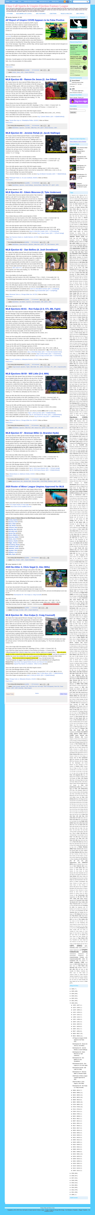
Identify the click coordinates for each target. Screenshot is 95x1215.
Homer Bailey (78, 481)
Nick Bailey (76, 697)
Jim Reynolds (73, 536)
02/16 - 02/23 (76, 1156)
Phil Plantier (75, 728)
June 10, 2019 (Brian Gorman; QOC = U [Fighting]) (44, 288)
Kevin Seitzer (74, 589)
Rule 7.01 (82, 828)
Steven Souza (79, 893)
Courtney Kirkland (74, 355)
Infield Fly (85, 489)
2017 (72, 1178)
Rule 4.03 (72, 807)
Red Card (72, 742)
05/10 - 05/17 (76, 1128)
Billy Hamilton (85, 264)
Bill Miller (85, 260)
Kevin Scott (85, 587)
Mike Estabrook (83, 671)
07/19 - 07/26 (76, 1106)
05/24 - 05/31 (76, 1123)
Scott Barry (79, 867)
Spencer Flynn (79, 886)
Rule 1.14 (75, 771)
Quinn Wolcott (79, 735)
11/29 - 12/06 (76, 1010)
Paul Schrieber (78, 720)
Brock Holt (72, 298)
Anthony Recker (81, 233)
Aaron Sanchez (79, 202)
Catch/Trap (74, 322)
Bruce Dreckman (73, 300)
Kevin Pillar (77, 587)
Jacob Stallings (29, 185)
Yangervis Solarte (73, 974)
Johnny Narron (73, 556)
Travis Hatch (77, 933)
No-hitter (21, 610)
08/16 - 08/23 (76, 1097)
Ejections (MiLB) (74, 419)
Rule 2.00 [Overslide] (83, 792)
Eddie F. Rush (79, 411)
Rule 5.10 (80, 819)
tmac (86, 981)
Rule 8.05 (75, 842)
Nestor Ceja (82, 694)
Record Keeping (82, 740)
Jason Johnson (73, 510)
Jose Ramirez (78, 567)
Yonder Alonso (74, 977)
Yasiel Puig (82, 974)
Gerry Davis (84, 462)
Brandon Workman (79, 281)
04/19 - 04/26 (76, 1135)
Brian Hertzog (83, 291)
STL (52, 367)
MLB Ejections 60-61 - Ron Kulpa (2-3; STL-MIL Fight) (33, 309)
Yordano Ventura (84, 977)
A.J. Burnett (72, 195)
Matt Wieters (83, 652)
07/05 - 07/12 (76, 1111)
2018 (72, 1175)
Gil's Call (74, 463)
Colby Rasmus (80, 350)
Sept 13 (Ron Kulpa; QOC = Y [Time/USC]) (49, 353)
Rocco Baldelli (50, 427)
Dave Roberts (82, 377)
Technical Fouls (80, 900)
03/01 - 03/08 (76, 1151)
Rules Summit (77, 848)
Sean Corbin (83, 876)
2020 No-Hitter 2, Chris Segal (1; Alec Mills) (28, 567)
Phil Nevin (85, 726)
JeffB (73, 89)
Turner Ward (82, 939)
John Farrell (77, 548)
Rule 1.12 (82, 769)
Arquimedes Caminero (75, 240)
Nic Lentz (80, 695)
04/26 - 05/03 (76, 1132)
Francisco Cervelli (74, 446)
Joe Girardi (80, 541)
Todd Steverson (74, 917)
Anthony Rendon (73, 234)
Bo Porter (78, 267)
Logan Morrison (82, 608)
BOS (81, 246)
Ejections (22, 127)
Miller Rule (34, 127)
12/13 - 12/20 (76, 1007)
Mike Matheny (76, 675)
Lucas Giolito (81, 609)
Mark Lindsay (78, 632)
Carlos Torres (81, 317)
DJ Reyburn (78, 360)
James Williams (82, 506)
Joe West (85, 543)
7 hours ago (72, 86)
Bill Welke (82, 262)
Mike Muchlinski (81, 677)
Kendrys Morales (73, 580)
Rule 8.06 (83, 841)
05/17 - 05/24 (76, 1125)
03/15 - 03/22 (76, 1147)
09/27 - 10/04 (76, 1031)
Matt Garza (81, 649)
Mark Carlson (74, 628)
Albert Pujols (73, 210)
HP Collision (73, 472)
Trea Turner (73, 936)
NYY (86, 690)
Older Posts (63, 694)
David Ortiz (85, 382)
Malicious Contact (80, 618)
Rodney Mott (73, 757)
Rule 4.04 (78, 807)
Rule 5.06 (85, 816)
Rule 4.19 (77, 812)
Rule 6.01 (84, 821)
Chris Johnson (75, 336)
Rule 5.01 (84, 812)
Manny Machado (77, 621)
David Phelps (83, 384)
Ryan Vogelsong (76, 857)
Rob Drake (85, 745)
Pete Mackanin (80, 723)
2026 (72, 989)
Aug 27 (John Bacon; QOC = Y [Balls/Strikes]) (50, 673)
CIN (78, 308)
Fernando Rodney (73, 439)
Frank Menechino (84, 446)
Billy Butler (72, 264)
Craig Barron (83, 355)
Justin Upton (77, 573)
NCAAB (71, 689)
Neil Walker (76, 694)
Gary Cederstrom (74, 453)
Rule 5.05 (75, 816)
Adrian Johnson (81, 207)
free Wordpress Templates (71, 1210)
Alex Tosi (72, 215)
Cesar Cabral (83, 322)
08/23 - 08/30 (76, 1095)
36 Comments (35, 364)
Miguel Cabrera (81, 664)
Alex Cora (72, 214)
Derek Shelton (82, 393)
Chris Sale (72, 337)
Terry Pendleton (84, 903)
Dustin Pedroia (75, 408)
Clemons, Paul (13, 527)
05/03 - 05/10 (76, 1130)
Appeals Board (16, 481)
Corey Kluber (73, 353)
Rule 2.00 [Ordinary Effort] (79, 790)
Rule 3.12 (76, 804)
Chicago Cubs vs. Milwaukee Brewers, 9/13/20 (22, 679)
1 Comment (34, 607)
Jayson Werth (85, 513)
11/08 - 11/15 (76, 1017)
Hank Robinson (73, 474)
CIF (74, 308)
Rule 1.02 (81, 768)
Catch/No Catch (83, 320)
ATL (81, 200)
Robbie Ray (83, 749)
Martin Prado (72, 640)
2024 (72, 993)
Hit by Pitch (81, 479)
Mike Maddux (85, 673)
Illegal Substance (74, 489)
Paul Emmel (79, 716)
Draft (86, 406)
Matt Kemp (85, 651)
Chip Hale (73, 331)
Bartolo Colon (77, 250)
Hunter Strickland (74, 482)
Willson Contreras (81, 971)
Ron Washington (76, 762)
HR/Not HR (82, 472)
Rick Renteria (79, 744)
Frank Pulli (73, 448)
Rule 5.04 (85, 814)
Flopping (72, 443)
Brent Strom (79, 284)
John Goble (80, 549)
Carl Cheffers (85, 312)
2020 (72, 1003)
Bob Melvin (82, 271)
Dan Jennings (80, 365)
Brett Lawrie (79, 286)
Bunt (82, 305)
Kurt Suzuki (75, 594)
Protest (78, 732)
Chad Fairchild (73, 324)
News (18, 72)
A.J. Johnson (80, 195)
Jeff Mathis (80, 520)
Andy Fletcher (84, 224)
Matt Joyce (77, 651)
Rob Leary (74, 747)
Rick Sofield (76, 745)
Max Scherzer (80, 656)
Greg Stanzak (80, 467)
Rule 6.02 (76, 823)
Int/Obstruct (77, 493)
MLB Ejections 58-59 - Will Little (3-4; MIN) (27, 373)
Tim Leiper (72, 910)
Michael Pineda (78, 661)
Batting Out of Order (76, 255)
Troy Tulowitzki (73, 939)
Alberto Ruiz (82, 210)
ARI (76, 200)
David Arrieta (82, 379)
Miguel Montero (79, 666)
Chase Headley (77, 327)
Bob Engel (79, 269)
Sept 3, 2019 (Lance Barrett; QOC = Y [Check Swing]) (44, 468)
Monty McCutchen (82, 685)
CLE (84, 308)
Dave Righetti (74, 377)
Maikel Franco (79, 616)
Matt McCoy (74, 652)
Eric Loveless (73, 431)
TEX (84, 897)
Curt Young (76, 358)
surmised (8, 36)
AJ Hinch (81, 198)
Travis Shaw (85, 933)
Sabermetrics (73, 862)
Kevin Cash (82, 582)
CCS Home (10, 13)
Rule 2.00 (82, 773)
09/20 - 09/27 (76, 1033)
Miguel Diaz (72, 666)
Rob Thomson (82, 747)
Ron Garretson (75, 759)
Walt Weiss (81, 965)
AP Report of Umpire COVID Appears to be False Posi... (80, 1039)
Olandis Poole (82, 706)
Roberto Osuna (83, 752)
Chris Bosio (80, 331)
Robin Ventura (73, 754)
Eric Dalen (81, 427)
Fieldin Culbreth (83, 439)
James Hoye (81, 503)
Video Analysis (28, 688)
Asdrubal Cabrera (78, 241)
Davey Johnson (73, 379)
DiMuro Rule (80, 398)
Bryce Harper (82, 301)
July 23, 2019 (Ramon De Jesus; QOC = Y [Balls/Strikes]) (45, 414)
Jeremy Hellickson (73, 527)
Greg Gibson (81, 465)
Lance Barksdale (83, 598)
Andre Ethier (85, 221)
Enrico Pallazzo (83, 426)
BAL (22, 481)
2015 (72, 1182)
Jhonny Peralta (78, 532)
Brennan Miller (36, 481)
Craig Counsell (16, 367)
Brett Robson (79, 288)
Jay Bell (72, 513)
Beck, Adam (12, 523)
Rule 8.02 (72, 840)
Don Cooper (83, 401)
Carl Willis (74, 313)
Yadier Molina (82, 972)
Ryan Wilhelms (84, 857)
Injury (73, 491)
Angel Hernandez (83, 229)
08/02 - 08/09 (76, 1102)
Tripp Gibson (81, 938)
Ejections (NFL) (81, 420)
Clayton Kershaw (77, 343)
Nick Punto (85, 701)
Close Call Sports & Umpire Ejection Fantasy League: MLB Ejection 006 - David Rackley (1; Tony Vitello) (76, 92)
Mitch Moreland (73, 685)
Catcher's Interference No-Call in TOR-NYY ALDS (82, 185)
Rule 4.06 (72, 809)
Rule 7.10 (76, 835)
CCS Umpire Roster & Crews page (19, 504)
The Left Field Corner (76, 905)
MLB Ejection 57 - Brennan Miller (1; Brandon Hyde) (32, 433)
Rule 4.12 (83, 811)
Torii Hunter (82, 929)
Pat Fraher (74, 713)
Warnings (72, 967)
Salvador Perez (81, 864)
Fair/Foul (82, 434)
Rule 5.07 (75, 817)
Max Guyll (72, 656)
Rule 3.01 (81, 800)
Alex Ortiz (79, 214)
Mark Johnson (80, 630)
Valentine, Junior (14, 548)
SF (46, 244)
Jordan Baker (78, 561)
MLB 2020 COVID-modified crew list (21, 506)
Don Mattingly (73, 403)
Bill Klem (79, 260)
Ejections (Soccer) (73, 422)
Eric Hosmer (77, 429)
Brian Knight (73, 293)
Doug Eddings (81, 405)
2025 (72, 991)
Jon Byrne (80, 556)
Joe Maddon (76, 543)
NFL (71, 690)
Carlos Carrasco (82, 313)
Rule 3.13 (82, 804)
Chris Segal (15, 610)
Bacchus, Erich (13, 521)
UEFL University (19, 688)
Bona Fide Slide (80, 272)
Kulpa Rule (84, 592)
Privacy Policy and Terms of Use (47, 1207)
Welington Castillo (82, 967)
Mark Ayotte (77, 627)
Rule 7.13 (72, 836)
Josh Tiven (81, 570)
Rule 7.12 (83, 835)
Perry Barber (85, 721)
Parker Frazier (83, 709)
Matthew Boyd (83, 654)
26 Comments (35, 684)
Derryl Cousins (73, 396)
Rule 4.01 (83, 805)
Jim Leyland (83, 534)
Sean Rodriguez (73, 878)
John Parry (78, 553)
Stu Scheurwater (80, 895)
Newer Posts (10, 694)
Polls (71, 730)
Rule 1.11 (76, 769)
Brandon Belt (78, 277)
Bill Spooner (75, 262)
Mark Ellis (84, 628)
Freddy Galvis (73, 450)
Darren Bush (79, 372)
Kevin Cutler (72, 584)
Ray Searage (74, 740)
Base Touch (84, 252)
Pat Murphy (72, 714)
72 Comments (35, 299)
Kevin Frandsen (80, 584)
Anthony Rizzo (82, 234)
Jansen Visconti (73, 508)
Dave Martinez (84, 375)
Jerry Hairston (73, 529)
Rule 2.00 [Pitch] (76, 793)
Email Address (73, 109)
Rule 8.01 (81, 838)
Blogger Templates (83, 1210)
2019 (72, 1173)
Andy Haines (83, 226)
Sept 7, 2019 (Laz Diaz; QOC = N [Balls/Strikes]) (41, 412)
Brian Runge (83, 295)
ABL (78, 197)
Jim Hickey (85, 532)
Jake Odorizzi (78, 499)
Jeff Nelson (79, 522)
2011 (72, 1192)
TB (78, 897)
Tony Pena (73, 927)
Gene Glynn (72, 457)
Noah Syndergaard (82, 702)
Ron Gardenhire (83, 757)
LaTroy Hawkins (73, 597)
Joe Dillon (28, 127)
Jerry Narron (80, 530)
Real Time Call (33, 686)
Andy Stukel (72, 228)
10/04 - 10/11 (76, 1028)
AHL (83, 197)
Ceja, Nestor (12, 525)
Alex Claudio (83, 212)
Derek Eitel (77, 391)
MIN (42, 302)
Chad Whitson (84, 324)
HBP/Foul (77, 470)
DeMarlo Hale (73, 389)
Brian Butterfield (75, 289)
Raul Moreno (85, 738)
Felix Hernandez (73, 438)
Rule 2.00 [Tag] (79, 798)
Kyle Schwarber (84, 594)
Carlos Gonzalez (82, 315)
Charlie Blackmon (77, 325)
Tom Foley (74, 919)
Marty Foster (81, 641)
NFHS (84, 689)
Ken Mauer (83, 579)
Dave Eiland (76, 374)
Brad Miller (72, 276)
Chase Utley (85, 327)
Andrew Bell (74, 222)
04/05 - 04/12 (76, 1139)
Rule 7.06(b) (72, 833)
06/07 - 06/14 (76, 1121)
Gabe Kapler (73, 451)
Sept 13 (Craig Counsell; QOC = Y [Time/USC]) (48, 355)
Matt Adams (78, 644)
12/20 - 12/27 (76, 1005)
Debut (80, 389)
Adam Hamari (78, 204)
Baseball (75, 253)
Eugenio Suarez (79, 432)
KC (72, 575)
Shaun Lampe (82, 883)
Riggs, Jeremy (13, 542)
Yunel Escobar (82, 979)
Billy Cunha (78, 264)
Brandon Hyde (27, 481)
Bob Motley (72, 272)
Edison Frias (78, 413)
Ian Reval (77, 486)
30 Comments (35, 242)
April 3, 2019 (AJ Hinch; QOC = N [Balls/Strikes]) (41, 675)
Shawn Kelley (73, 884)
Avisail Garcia (73, 245)
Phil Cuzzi (77, 726)
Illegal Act (83, 486)
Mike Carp (74, 670)
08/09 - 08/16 (76, 1099)
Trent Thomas (81, 936)
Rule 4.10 (72, 811)
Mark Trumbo (72, 637)
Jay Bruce (78, 513)
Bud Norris (75, 305)
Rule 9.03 (85, 843)
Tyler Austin (80, 941)
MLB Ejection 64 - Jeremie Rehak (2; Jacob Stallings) (33, 133)
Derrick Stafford (82, 394)
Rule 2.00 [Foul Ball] (78, 783)
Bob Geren (85, 269)
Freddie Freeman (82, 448)
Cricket (71, 358)
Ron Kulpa (47, 367)
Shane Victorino (73, 883)
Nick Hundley (80, 699)
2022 (72, 998)
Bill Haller (77, 258)
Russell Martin (75, 850)
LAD (84, 596)
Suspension (72, 896)
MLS (80, 615)
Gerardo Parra (85, 460)
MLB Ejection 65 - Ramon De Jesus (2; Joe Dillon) (31, 79)
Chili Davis (85, 329)
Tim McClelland (79, 910)
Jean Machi (73, 515)
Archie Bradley (82, 238)
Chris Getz (76, 334)
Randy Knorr (77, 738)
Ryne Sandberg (74, 859)
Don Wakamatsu (82, 403)
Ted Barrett (72, 902)
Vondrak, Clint (13, 550)
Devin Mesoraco (82, 396)
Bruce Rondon (83, 300)
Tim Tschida (80, 912)
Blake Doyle (73, 265)
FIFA (76, 434)
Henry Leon (83, 477)
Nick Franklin (72, 699)
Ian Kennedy (81, 484)
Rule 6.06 (72, 826)
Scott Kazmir (79, 871)
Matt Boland (76, 647)
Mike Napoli (72, 678)
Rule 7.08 (79, 833)
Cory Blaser (81, 353)
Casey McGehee (73, 320)
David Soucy (73, 387)
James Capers (83, 501)
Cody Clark (85, 348)
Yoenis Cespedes (84, 976)
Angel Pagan (77, 231)
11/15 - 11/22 (76, 1014)
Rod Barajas (83, 756)
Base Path (75, 252)
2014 (72, 1185)
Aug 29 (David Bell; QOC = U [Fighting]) (46, 290)
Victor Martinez (82, 960)
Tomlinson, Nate (13, 546)
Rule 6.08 (85, 826)
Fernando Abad (82, 438)
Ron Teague (85, 761)
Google (47, 1210)
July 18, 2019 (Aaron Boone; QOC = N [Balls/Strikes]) (44, 470)
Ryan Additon (84, 850)
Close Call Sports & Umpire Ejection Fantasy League (37, 6)
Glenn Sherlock (73, 465)
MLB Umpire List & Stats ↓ (24, 13)
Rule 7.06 (83, 831)
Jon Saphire (78, 558)
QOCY (42, 127)
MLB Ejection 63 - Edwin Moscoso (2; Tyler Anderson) (33, 192)
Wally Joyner (72, 965)
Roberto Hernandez (74, 750)
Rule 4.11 (78, 811)
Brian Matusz (83, 293)
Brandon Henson (78, 279)
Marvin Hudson (74, 642)
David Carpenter (73, 380)
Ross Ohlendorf (79, 764)
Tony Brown (77, 926)
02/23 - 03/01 (76, 1154)
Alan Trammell (82, 209)
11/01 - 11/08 (76, 1019)
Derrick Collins (73, 394)
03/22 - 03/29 (76, 1144)
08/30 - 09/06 (76, 1092)
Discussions (84, 399)
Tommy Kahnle (73, 924)
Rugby (75, 768)
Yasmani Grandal (74, 976)
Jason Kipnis (80, 510)
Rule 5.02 (72, 814)
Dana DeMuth (78, 367)
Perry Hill (73, 723)
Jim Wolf (72, 537)
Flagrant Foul (82, 441)
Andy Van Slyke (79, 228)
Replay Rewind (79, 742)
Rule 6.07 (78, 826)
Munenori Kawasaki (74, 687)
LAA (79, 596)
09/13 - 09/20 (76, 1036)
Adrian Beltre (78, 205)
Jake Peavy (85, 499)
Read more (77, 54)
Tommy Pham (81, 924)
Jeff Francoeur (80, 517)
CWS (76, 310)
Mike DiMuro (73, 671)
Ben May (85, 255)
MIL (38, 367)
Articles (14, 72)
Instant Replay (83, 491)
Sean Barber (73, 876)
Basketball (85, 253)
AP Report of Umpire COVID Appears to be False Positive (35, 20)
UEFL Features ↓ (41, 13)
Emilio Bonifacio (79, 424)
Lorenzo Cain (73, 609)
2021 (72, 1000)
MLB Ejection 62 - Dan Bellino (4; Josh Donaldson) (32, 249)
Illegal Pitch (82, 487)
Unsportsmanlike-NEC (75, 959)
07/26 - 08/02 (76, 1104)
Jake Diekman (81, 498)
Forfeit (84, 443)
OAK (83, 704)
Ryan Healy (83, 853)
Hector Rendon (83, 475)
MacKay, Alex (13, 529)
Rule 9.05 (79, 845)
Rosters (18, 560)
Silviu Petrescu (82, 884)
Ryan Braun (85, 852)
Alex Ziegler (78, 217)
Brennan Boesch (78, 283)
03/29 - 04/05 (76, 1142)
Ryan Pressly (72, 855)
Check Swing (44, 481)
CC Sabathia (80, 307)
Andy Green (75, 226)
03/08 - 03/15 (76, 1149)
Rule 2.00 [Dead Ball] (77, 780)
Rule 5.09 (57, 686)
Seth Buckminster (79, 879)
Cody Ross (73, 350)
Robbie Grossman (74, 749)
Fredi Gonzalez (81, 450)
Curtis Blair (83, 358)
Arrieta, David (12, 520)
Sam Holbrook (77, 866)
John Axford (81, 546)
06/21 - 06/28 (76, 1116)
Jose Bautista (79, 565)
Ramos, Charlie (13, 541)
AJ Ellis (75, 198)
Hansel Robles (82, 474)
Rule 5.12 (76, 821)
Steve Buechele (79, 890)
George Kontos (79, 458)
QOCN (44, 427)
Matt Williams (73, 654)
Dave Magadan (74, 375)
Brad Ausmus (81, 274)
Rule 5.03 (78, 814)
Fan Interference (74, 436)
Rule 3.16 (76, 805)
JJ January (77, 496)
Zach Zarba (72, 981)
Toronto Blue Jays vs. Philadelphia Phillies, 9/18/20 (23, 120)
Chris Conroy (78, 332)
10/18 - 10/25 (76, 1024)
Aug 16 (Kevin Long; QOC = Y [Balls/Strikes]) (47, 416)
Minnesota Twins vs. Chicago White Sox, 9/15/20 (23, 420)
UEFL (22, 72)
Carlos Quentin (73, 317)
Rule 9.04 (73, 845)
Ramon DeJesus (49, 127)
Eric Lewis (84, 429)
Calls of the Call (84, 310)
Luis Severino (79, 611)
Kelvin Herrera (74, 579)
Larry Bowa (79, 601)
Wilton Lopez (73, 972)
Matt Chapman (74, 649)
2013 (72, 1187)
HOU (84, 470)
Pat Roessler (81, 714)
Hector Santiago (74, 477)
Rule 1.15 (82, 771)
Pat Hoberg (82, 713)
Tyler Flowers (77, 943)
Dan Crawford (79, 363)
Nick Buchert (83, 697)
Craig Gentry (83, 356)
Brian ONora (73, 295)
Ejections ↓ (53, 13)
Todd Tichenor (84, 917)
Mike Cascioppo (82, 670)
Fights (28, 367)
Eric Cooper (73, 427)
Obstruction (73, 706)
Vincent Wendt (76, 80)
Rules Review (83, 847)
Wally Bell (83, 964)
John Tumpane (80, 555)
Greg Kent (72, 467)
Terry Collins (81, 902)
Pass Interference (73, 711)
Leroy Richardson (78, 606)
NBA (83, 687)
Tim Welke (77, 914)
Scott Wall (78, 874)
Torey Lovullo (73, 929)
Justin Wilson (85, 573)
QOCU (46, 302)
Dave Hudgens (84, 374)
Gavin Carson (83, 455)
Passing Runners (83, 711)
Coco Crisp (79, 348)
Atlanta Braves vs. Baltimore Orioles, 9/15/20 (22, 474)
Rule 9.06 (85, 845)
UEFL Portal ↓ (80, 13)
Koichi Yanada (80, 591)
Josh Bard (73, 568)
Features (84, 436)
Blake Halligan (81, 265)
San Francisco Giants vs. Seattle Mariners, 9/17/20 (23, 237)
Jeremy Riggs (82, 527)
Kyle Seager (73, 596)
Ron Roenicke (75, 761)
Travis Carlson (79, 931)
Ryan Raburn (80, 855)
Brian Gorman (73, 291)
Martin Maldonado (81, 639)
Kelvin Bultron (85, 577)
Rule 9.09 (74, 847)
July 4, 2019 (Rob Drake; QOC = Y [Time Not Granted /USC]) (44, 352)
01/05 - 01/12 (76, 1170)
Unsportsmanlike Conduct (77, 957)
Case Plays (81, 319)
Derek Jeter (83, 391)
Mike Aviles (76, 668)
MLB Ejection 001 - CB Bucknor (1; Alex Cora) (82, 158)
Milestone (72, 683)
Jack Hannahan (84, 496)
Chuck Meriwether (78, 341)
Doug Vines (80, 406)
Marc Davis (78, 623)
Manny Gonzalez (83, 620)
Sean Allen (84, 874)
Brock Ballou (82, 296)
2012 (72, 1190)
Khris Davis (81, 589)
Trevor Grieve (73, 938)
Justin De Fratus (79, 572)
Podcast (82, 728)
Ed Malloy (81, 410)
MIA (76, 613)
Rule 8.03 (80, 840)
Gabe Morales (81, 451)
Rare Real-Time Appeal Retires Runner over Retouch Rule (30, 662)
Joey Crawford (84, 544)
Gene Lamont (80, 457)
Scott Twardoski (79, 872)
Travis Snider (74, 934)
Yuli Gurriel (74, 979)
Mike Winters (73, 682)
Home (37, 693)
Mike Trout (83, 680)
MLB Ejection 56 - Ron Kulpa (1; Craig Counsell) (27, 594)
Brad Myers (79, 276)
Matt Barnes (81, 646)
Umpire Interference (74, 949)
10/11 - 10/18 (76, 1026)
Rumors (86, 848)
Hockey (71, 481)
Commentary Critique (80, 351)
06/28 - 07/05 (76, 1114)
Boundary (72, 274)
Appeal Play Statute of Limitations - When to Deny (28, 663)
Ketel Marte (75, 582)
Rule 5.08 (83, 817)
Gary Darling (85, 453)
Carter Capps (73, 319)
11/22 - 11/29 (76, 1012)
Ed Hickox (72, 410)
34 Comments (35, 70)
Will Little (60, 427)
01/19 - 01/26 (76, 1165)
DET (71, 360)
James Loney (73, 505)
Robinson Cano (83, 754)
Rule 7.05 (76, 831)
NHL (76, 690)
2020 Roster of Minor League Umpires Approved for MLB (35, 486)
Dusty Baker (83, 408)
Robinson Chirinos (74, 756)
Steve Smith (79, 891)
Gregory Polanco (78, 469)
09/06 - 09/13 (76, 1090)
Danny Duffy (79, 370)
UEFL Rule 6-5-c (17, 267)
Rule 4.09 (83, 809)
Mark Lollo (85, 632)
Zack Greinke (80, 981)
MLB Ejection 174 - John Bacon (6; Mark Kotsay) (82, 167)
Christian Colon (78, 339)
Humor (84, 481)
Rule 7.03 (80, 829)
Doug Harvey (73, 406)
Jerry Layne (81, 529)
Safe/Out (85, 862)
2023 (72, 996)
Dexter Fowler (73, 398)
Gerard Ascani (77, 460)
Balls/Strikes (15, 127)
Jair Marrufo (73, 498)
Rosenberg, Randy (14, 544)
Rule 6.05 (82, 824)
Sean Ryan (81, 878)
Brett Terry (85, 288)
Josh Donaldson (36, 302)
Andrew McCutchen (83, 222)
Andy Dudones (74, 224)
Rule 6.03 (85, 823)
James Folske (73, 503)
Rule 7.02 (72, 829)
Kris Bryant (76, 592)
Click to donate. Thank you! (77, 97)
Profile (78, 730)
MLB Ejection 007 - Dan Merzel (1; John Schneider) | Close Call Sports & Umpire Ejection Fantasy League (76, 84)
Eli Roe (81, 422)
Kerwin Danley (84, 580)
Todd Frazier (85, 915)
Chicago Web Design (59, 1210)
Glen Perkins (83, 463)
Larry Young (72, 604)
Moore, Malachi (13, 535)
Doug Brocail (73, 405)
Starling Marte (79, 888)
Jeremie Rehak (38, 185)
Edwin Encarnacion (80, 415)
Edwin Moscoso (24, 244)
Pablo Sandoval (83, 707)
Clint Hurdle (75, 346)
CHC (86, 307)
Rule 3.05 (76, 802)
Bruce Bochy (81, 298)
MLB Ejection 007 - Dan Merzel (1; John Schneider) (75, 47)
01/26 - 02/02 (76, 1163)
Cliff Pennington (76, 344)
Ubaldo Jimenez (82, 947)
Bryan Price (73, 302)
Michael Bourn (78, 659)
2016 (72, 1180)
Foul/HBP (81, 445)
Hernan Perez (73, 479)
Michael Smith (79, 663)
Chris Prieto (83, 336)
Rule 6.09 (74, 828)
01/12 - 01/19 (76, 1168)
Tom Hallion (82, 919)
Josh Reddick (73, 570)
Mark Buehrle (85, 627)
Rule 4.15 (72, 812)
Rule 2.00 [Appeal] (49, 686)
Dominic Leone (75, 401)
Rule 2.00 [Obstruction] (81, 788)
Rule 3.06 (82, 802)
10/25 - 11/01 (76, 1021)
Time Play (85, 914)
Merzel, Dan (12, 533)
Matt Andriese (74, 646)
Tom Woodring (81, 922)
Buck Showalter (74, 303)
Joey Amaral (75, 544)
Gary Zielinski (75, 455)
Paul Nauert (79, 718)
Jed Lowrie (81, 515)
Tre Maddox (83, 934)
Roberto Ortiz (74, 752)
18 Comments (35, 125)
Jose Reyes (85, 567)
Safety (74, 864)
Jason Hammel (83, 508)
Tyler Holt (84, 943)
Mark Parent (72, 635)
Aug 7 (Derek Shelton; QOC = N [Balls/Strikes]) (51, 116)
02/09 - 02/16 (76, 1158)
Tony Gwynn (85, 926)
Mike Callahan (84, 668)
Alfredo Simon (80, 219)
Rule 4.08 (77, 809)
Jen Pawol (79, 524)
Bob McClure (74, 270)
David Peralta (75, 384)
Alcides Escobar (74, 212)
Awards (80, 245)
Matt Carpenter (84, 647)
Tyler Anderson (51, 244)
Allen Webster (77, 221)
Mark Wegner (81, 637)
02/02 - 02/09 (76, 1161)
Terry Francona (74, 903)
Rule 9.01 (72, 843)
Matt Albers (85, 644)
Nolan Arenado (74, 704)
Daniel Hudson (79, 368)
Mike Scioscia (73, 680)
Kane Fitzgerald (79, 575)
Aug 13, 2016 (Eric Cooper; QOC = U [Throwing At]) (44, 231)
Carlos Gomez (73, 315)
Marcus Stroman (79, 625)
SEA (86, 859)
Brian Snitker (73, 296)
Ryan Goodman (75, 853)
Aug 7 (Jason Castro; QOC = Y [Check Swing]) (50, 233)
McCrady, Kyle (13, 531)
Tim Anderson (78, 907)
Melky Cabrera (79, 658)
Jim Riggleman (83, 536)
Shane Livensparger (80, 881)
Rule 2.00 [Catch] (83, 778)
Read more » (9, 67)
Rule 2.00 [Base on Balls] (78, 776)
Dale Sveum (79, 362)
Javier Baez (85, 511)
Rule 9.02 (79, 843)
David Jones (77, 382)
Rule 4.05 (84, 807)
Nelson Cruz (38, 427)
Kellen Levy (77, 577)
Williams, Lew (13, 552)
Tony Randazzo (81, 927)
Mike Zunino (83, 682)
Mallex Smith (72, 620)
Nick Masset (78, 701)
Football (78, 443)
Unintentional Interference (77, 953)
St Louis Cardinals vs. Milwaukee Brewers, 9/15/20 (23, 359)
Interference (78, 494)
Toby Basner (75, 915)
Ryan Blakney (75, 852)
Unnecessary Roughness (77, 955)
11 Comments (35, 183)
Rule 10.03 (76, 773)
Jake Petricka (74, 501)
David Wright (82, 387)
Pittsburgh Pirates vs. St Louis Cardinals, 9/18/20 (23, 177)
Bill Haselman (83, 258)
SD (81, 859)
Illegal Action (73, 487)
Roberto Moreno (84, 750)
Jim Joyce (74, 534)
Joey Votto (73, 546)
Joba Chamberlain (79, 539)
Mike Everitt (75, 673)
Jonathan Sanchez (79, 560)
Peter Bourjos (79, 725)
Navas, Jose (12, 539)
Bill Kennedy (72, 260)
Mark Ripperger (81, 635)
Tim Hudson (83, 908)
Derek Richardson (73, 393)
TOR (78, 898)
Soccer (71, 886)
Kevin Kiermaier (79, 585)
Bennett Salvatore (77, 257)
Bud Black (85, 303)
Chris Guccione (84, 334)
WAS (75, 964)
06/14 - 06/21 (76, 1118)
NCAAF (78, 689)
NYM (81, 690)
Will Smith (80, 969)
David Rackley (73, 386)
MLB (74, 615)
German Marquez (75, 462)
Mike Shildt (33, 367)
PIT (50, 185)
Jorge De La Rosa (78, 563)
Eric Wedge (80, 431)
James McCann (82, 505)
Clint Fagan (85, 344)
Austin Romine (83, 243)
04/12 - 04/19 (76, 1137)
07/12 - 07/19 (76, 1109)
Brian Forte (83, 289)
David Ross (82, 386)
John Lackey (80, 551)
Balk (86, 246)
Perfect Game (77, 721)
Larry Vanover (81, 603)
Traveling (71, 931)
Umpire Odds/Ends (29, 72)
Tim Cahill (77, 908)
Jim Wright (80, 537)
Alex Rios (84, 214)
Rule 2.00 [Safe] (80, 795)
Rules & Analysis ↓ (67, 13)
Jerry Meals (73, 531)
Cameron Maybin (75, 312)
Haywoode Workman (74, 475)
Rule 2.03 (75, 800)
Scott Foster (79, 869)
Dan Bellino (23, 302)
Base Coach (85, 250)
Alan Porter (73, 209)
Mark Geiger (72, 630)
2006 (72, 1194)
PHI (39, 127)
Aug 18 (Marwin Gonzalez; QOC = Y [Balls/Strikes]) (51, 174)
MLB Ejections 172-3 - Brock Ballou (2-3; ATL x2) (82, 176)
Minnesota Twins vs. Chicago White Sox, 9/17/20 (23, 294)
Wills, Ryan (12, 554)
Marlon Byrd (72, 639)
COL (71, 310)
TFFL (71, 898)
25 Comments (35, 425)
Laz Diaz (79, 604)
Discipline (77, 399)
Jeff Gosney (79, 518)
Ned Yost (75, 692)
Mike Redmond (81, 678)
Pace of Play (73, 709)
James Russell (73, 506)
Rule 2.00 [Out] (73, 792)
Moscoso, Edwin (14, 537)
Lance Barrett (77, 599)
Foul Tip (72, 445)
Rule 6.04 (74, 824)
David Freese (80, 380)
